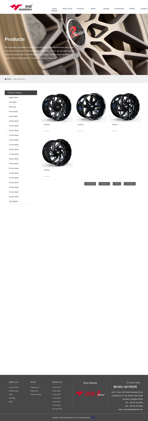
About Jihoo (67, 9)
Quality (106, 9)
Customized (119, 9)
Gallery (132, 9)
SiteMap (93, 417)
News (93, 9)
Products (80, 9)
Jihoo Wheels (54, 10)
